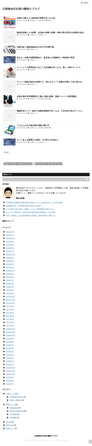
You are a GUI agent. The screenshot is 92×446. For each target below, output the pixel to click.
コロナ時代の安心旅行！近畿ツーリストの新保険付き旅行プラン (30, 209)
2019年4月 (10, 264)
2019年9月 (10, 258)
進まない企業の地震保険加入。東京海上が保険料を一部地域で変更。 (46, 58)
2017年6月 (10, 313)
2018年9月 (10, 274)
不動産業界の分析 (16, 397)
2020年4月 (10, 248)
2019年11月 (10, 254)
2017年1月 (10, 326)
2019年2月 (10, 267)
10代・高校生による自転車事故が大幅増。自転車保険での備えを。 (31, 215)
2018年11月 (10, 271)
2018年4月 (10, 287)
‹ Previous (20, 164)
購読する (8, 174)
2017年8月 (10, 306)
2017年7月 (10, 309)
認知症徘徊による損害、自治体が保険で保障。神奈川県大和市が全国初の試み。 (51, 33)
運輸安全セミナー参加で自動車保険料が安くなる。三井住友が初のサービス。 (50, 111)
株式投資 (9, 425)
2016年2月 (10, 361)
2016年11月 (10, 332)
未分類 (32, 70)
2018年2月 (10, 290)
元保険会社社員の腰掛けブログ (21, 8)
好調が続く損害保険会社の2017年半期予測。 (36, 47)
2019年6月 (10, 261)
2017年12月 (10, 296)
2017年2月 (10, 322)
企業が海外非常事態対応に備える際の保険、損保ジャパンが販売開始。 (47, 96)
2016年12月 (10, 329)
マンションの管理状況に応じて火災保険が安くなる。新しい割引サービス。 (49, 67)
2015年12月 (10, 368)
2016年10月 (10, 335)
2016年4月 (10, 355)
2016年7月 (10, 345)
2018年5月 (10, 284)
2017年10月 (10, 303)
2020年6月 (10, 245)
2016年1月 (10, 364)
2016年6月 (10, 348)
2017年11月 (10, 300)
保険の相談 (14, 408)
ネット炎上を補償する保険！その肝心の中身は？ (38, 140)
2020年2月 (10, 251)
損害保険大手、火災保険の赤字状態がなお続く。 (24, 206)
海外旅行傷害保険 (45, 20)
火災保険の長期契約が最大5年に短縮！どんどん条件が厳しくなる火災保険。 (35, 202)
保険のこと (34, 20)
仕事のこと (34, 35)
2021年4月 (10, 232)
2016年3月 (10, 358)
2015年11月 (10, 371)
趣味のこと (10, 428)
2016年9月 (10, 339)
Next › (52, 164)
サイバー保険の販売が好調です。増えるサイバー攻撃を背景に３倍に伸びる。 (50, 82)
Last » (59, 164)
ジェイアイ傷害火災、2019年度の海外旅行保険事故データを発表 (30, 212)
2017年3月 (10, 319)
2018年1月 (10, 293)
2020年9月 (10, 241)
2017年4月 (10, 316)
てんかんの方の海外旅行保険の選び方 (33, 125)
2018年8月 (10, 277)
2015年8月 (10, 381)
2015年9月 (10, 377)
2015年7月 (10, 384)
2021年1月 (10, 235)
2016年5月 (10, 351)
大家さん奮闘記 (15, 400)
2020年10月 (10, 238)
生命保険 (13, 417)
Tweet (6, 152)
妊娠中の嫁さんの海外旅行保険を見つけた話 (36, 18)
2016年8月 (10, 342)
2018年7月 (10, 280)
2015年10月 (10, 374)
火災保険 (13, 414)
